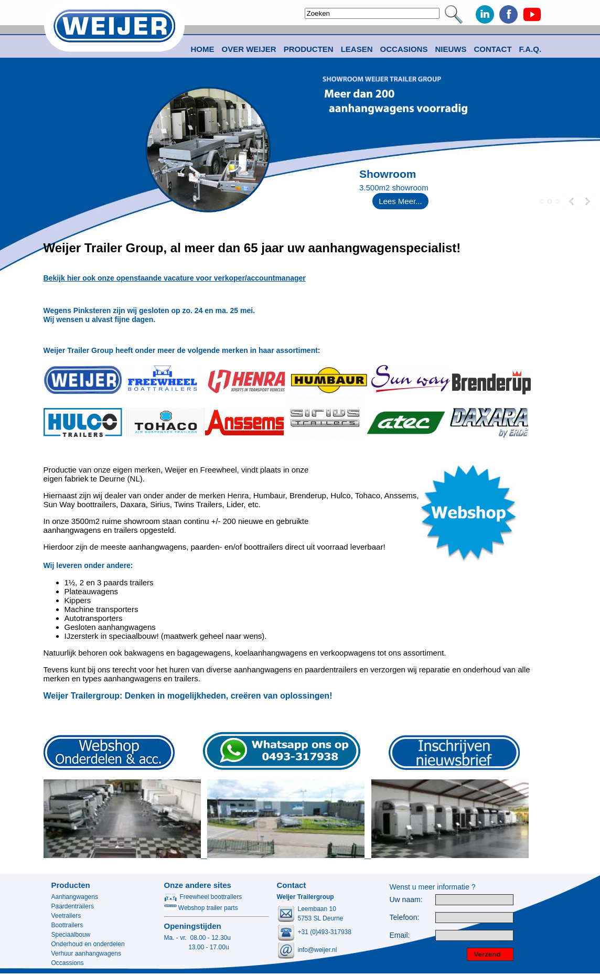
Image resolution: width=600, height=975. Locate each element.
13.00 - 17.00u (196, 947)
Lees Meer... (400, 201)
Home (203, 49)
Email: (400, 935)
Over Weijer (249, 49)
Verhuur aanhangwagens (86, 953)
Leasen (357, 49)
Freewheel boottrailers (203, 897)
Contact (492, 49)
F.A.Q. (530, 49)
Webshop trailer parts (201, 908)
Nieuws (450, 49)
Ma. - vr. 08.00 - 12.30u (197, 937)
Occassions (67, 963)
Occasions (404, 49)
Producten (70, 885)
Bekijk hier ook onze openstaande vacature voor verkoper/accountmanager (175, 278)
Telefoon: (405, 918)
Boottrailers (67, 925)
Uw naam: (406, 900)
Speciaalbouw (71, 934)
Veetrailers (66, 915)
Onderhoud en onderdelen (88, 944)
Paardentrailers (72, 906)
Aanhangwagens (74, 897)
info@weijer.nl (317, 949)
